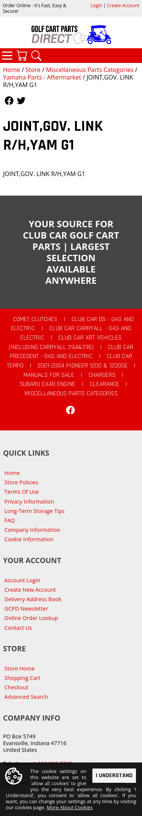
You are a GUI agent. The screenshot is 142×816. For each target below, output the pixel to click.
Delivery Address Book (33, 599)
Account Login (23, 580)
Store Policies (21, 482)
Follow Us (9, 101)
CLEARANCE (104, 384)
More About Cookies (69, 807)
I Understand (114, 775)
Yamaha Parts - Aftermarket (42, 77)
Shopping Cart (23, 677)
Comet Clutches (35, 319)
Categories (7, 55)
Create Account (123, 5)
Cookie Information (29, 539)
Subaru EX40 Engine (47, 384)
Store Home (20, 668)
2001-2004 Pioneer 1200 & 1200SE (82, 365)
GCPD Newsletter (26, 608)
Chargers (102, 375)
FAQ (10, 520)
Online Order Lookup (31, 618)
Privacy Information (29, 501)
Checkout (16, 687)
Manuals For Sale (48, 375)
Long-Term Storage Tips (35, 510)
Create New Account (30, 589)
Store (33, 70)
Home (11, 70)
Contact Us (18, 627)
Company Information (32, 529)
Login (96, 5)
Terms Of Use (22, 491)
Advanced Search (26, 696)
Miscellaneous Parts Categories (89, 70)
